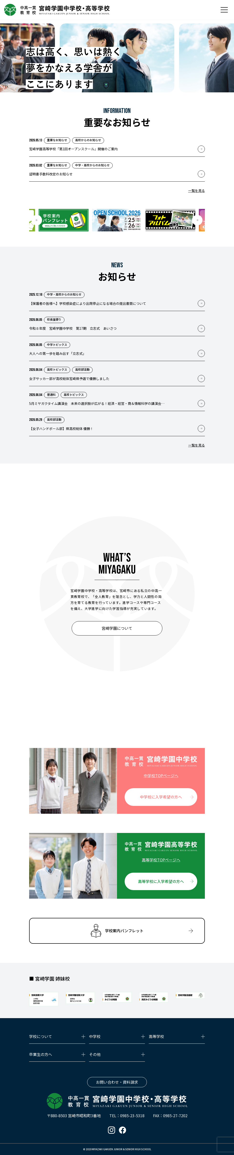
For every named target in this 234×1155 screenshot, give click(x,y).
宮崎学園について (117, 628)
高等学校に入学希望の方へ (161, 881)
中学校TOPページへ (161, 775)
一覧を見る (196, 190)
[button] (37, 220)
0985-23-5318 (132, 1115)
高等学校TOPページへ (161, 860)
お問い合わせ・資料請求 (117, 1082)
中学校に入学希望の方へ (161, 797)
